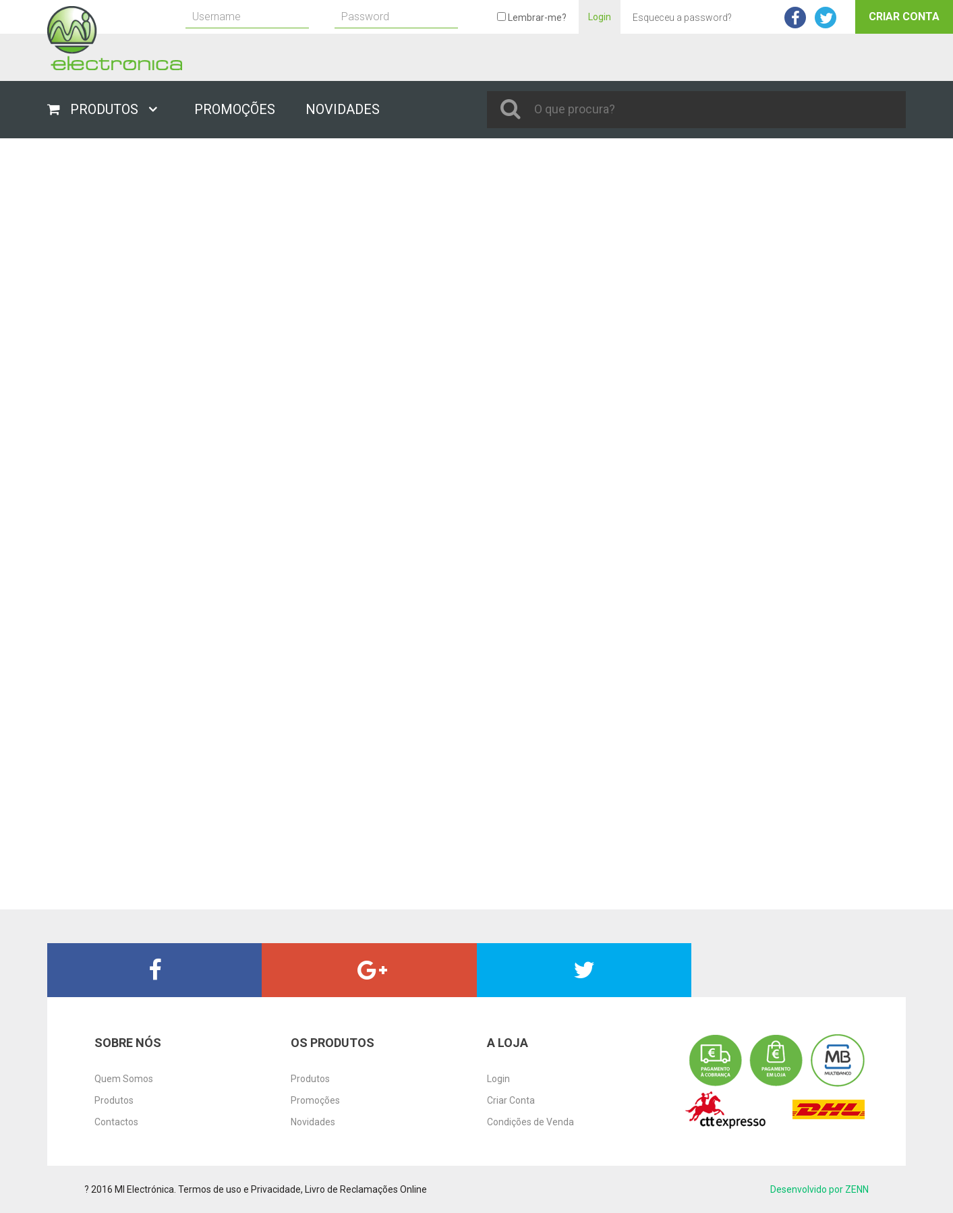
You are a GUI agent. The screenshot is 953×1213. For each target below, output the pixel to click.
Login (599, 16)
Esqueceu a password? (682, 17)
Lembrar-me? (532, 17)
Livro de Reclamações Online (366, 1189)
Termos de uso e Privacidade (239, 1189)
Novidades (313, 1122)
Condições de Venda (530, 1122)
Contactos (116, 1122)
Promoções (315, 1100)
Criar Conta (904, 16)
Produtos (114, 1100)
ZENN (857, 1189)
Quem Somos (123, 1078)
